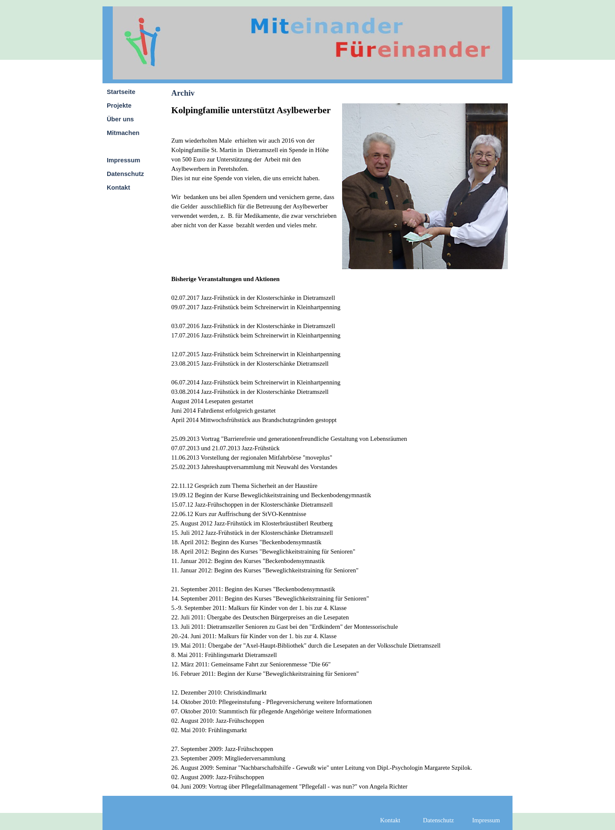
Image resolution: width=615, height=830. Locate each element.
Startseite (121, 91)
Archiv (116, 146)
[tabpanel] (254, 180)
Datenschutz (125, 173)
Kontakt (118, 187)
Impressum (123, 160)
